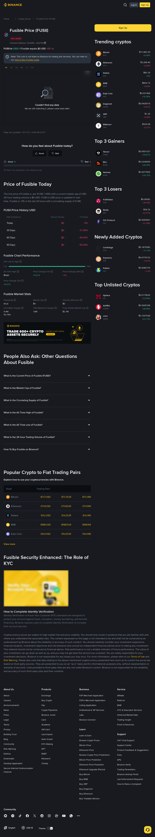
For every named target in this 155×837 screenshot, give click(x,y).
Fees (119, 755)
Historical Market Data (127, 715)
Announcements (11, 705)
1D (6, 67)
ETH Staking (47, 744)
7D (11, 67)
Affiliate (120, 695)
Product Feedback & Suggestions (133, 750)
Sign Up (145, 4)
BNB (119, 705)
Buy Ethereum (86, 793)
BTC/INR (86, 497)
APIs (119, 759)
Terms (6, 724)
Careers (7, 700)
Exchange (46, 695)
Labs (81, 715)
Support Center (124, 745)
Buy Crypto (46, 700)
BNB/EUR (66, 524)
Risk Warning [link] (10, 660)
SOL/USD (46, 515)
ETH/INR (87, 506)
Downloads (9, 758)
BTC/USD (46, 497)
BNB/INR (87, 524)
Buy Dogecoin (86, 788)
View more (9, 544)
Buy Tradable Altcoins (89, 798)
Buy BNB (83, 779)
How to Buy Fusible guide (27, 59)
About (6, 695)
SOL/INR (87, 515)
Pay (43, 705)
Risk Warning (10, 748)
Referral (121, 700)
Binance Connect (87, 719)
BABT (44, 753)
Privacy (7, 729)
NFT (43, 748)
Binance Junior (48, 715)
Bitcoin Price (85, 745)
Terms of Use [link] (138, 656)
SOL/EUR (66, 515)
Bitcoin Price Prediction (90, 759)
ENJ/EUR (66, 533)
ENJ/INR (87, 533)
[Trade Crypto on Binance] (47, 333)
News (6, 710)
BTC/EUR (66, 497)
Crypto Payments (49, 710)
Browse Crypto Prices (89, 740)
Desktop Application (13, 763)
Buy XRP (83, 784)
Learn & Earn (85, 735)
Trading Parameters (126, 769)
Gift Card (45, 729)
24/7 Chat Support (125, 740)
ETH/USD (46, 506)
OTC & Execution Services (129, 710)
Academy (45, 724)
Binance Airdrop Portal (127, 774)
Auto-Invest (47, 739)
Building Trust (10, 734)
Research (45, 758)
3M (21, 67)
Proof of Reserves (125, 724)
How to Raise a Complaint (129, 784)
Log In (134, 4)
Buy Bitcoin (84, 774)
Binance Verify (124, 764)
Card (43, 719)
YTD (32, 67)
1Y (27, 67)
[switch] (50, 828)
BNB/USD (46, 524)
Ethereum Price (86, 750)
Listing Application (87, 705)
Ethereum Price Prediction (91, 764)
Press (6, 715)
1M (16, 67)
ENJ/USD (45, 533)
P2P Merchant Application (91, 695)
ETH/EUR (66, 506)
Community (9, 744)
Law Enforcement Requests (130, 779)
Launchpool (46, 734)
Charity (44, 763)
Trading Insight (124, 719)
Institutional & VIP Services (91, 710)
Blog (6, 739)
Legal (6, 719)
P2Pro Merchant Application (92, 700)
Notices (7, 753)
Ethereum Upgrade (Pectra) (92, 769)
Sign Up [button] (123, 27)
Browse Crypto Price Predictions (94, 755)
